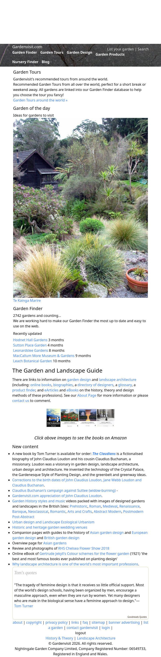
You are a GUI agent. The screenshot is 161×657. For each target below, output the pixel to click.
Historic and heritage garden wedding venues (49, 527)
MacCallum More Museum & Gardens (43, 355)
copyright (34, 622)
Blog (45, 61)
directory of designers (95, 384)
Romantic (58, 511)
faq (85, 622)
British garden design (61, 537)
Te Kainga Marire (27, 300)
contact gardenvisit (82, 627)
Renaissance (129, 506)
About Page (86, 395)
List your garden (120, 49)
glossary (125, 384)
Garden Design (79, 52)
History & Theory (59, 638)
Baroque (19, 511)
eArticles (51, 390)
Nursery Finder (25, 61)
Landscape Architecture (96, 638)
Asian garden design (107, 532)
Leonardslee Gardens (30, 350)
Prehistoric (79, 506)
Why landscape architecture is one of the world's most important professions (75, 564)
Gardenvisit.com (27, 46)
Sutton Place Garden (30, 345)
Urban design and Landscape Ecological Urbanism (53, 522)
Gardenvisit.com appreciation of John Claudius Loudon (57, 495)
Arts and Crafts (79, 511)
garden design (79, 379)
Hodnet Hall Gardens (30, 339)
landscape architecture (117, 379)
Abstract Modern (107, 511)
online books (40, 384)
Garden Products (110, 54)
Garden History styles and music (38, 501)
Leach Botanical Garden (32, 361)
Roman (95, 506)
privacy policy (57, 622)
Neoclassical (38, 511)
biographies (63, 384)
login (106, 627)
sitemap (98, 622)
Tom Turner (23, 606)
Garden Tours (51, 52)
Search (143, 49)
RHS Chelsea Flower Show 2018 (83, 548)
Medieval (110, 506)
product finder (23, 390)
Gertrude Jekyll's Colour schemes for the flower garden (84, 553)
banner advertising (124, 622)
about (17, 622)
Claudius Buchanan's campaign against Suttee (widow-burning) (64, 490)
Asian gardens (55, 543)
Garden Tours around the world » (40, 100)
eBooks (72, 390)
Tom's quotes (25, 572)
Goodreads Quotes (137, 616)
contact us (20, 400)
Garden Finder (24, 52)
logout (80, 632)
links (75, 622)
